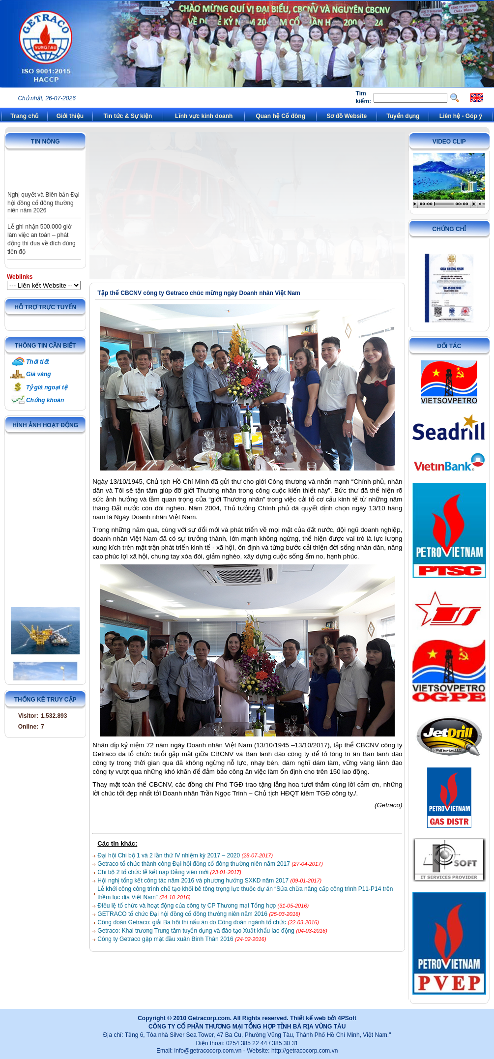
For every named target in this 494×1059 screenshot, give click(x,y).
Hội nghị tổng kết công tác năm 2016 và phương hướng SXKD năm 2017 (193, 880)
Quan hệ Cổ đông (280, 116)
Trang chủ (24, 116)
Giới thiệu (70, 116)
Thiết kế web (308, 1018)
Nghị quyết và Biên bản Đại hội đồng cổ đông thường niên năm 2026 (43, 210)
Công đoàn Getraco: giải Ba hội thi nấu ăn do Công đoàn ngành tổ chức (192, 922)
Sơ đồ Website (346, 116)
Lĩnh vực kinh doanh (203, 116)
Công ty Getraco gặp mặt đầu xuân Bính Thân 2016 (166, 939)
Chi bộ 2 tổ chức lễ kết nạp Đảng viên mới (153, 872)
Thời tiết (37, 361)
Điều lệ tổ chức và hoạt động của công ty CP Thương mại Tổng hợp (187, 905)
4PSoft (347, 1018)
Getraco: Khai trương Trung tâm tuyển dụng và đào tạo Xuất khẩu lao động (196, 930)
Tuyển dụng (402, 116)
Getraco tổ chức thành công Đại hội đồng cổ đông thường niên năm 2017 (194, 863)
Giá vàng (38, 374)
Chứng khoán (45, 400)
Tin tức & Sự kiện (128, 116)
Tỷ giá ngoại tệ (46, 387)
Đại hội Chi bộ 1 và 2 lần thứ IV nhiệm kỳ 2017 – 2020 (169, 855)
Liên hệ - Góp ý (460, 116)
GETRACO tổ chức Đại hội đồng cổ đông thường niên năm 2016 (183, 914)
